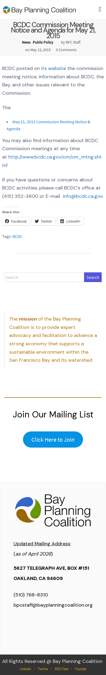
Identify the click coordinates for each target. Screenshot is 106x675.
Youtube (80, 668)
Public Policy (43, 42)
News (26, 42)
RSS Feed (61, 668)
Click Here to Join (53, 439)
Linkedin (25, 668)
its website (53, 68)
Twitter (43, 668)
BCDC (17, 236)
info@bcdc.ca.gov (82, 196)
